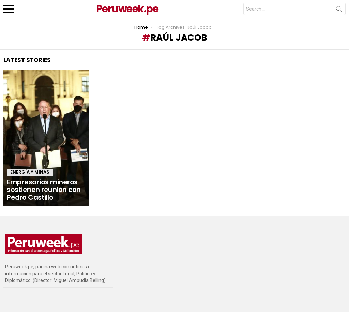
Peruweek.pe (127, 9)
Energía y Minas (29, 172)
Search (339, 10)
